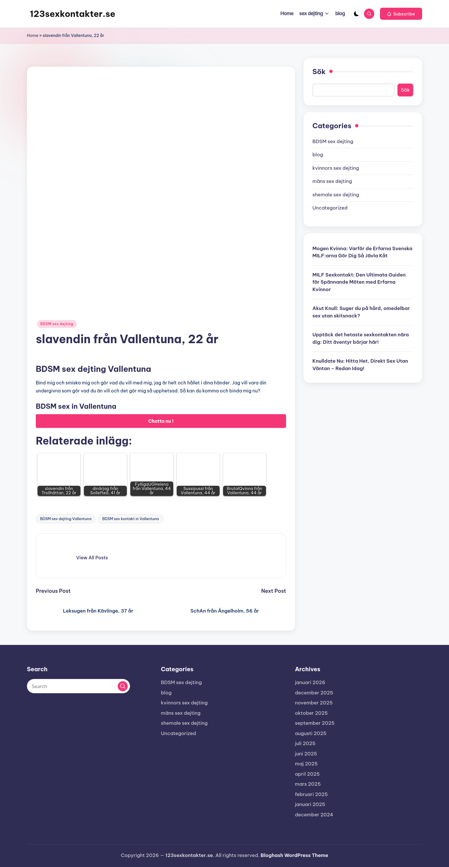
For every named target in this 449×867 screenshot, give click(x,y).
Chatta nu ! (161, 421)
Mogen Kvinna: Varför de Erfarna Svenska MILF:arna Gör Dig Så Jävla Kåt (362, 252)
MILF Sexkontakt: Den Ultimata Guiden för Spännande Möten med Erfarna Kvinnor (359, 282)
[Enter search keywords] (78, 686)
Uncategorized (330, 208)
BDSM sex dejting (56, 324)
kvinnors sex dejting (335, 168)
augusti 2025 (310, 733)
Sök (319, 71)
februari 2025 (311, 794)
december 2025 (314, 693)
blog (317, 154)
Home (32, 35)
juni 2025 (306, 754)
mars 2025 (308, 784)
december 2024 (314, 814)
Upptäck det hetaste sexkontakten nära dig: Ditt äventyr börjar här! (360, 338)
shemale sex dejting (335, 194)
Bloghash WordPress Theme (294, 855)
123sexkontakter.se (72, 13)
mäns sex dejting (332, 181)
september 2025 (314, 723)
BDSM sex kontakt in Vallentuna (130, 518)
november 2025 (314, 703)
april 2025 (307, 774)
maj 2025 (306, 764)
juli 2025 (305, 743)
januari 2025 (310, 804)
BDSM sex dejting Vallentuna (65, 518)
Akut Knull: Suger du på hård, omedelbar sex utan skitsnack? (361, 312)
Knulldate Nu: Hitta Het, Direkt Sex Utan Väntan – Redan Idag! (360, 365)
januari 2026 (310, 682)
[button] (401, 14)
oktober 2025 (311, 713)
